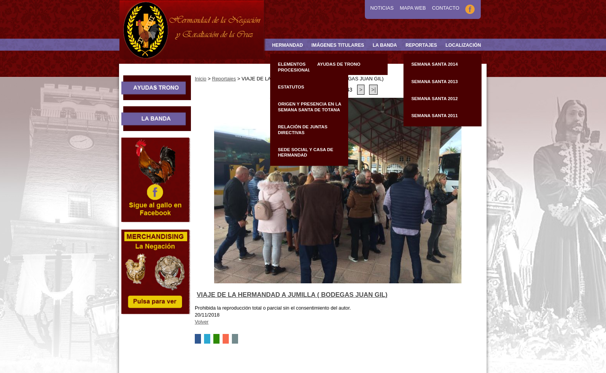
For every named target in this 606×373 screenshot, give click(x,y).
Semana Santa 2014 (434, 64)
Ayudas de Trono (339, 64)
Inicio (200, 79)
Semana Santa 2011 (434, 115)
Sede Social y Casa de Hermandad (305, 152)
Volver (202, 322)
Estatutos (291, 87)
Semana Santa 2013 (434, 81)
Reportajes (224, 79)
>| (373, 90)
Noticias (381, 8)
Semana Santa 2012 (434, 98)
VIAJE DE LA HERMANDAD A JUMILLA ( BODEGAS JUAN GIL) (292, 294)
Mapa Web (413, 8)
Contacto (446, 8)
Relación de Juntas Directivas (302, 129)
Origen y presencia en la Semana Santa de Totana (309, 107)
